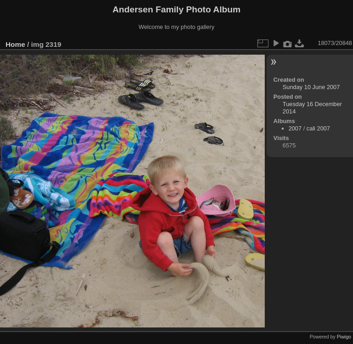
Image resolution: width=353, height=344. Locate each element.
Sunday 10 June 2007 (311, 87)
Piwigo (344, 336)
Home (15, 44)
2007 (295, 128)
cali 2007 (318, 128)
